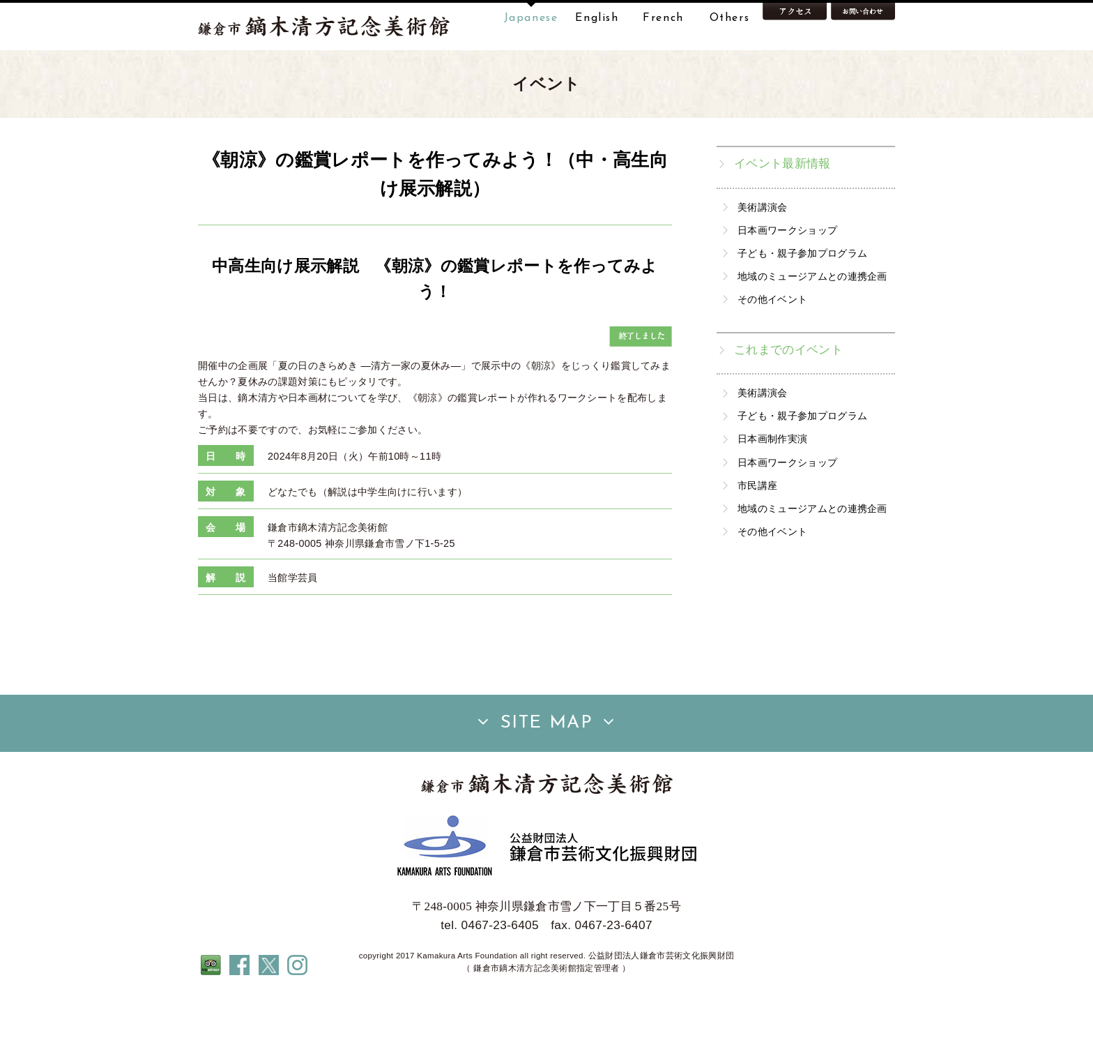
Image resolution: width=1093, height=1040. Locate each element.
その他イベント (772, 343)
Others (730, 18)
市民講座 (757, 529)
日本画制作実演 (772, 483)
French (663, 18)
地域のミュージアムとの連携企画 (812, 320)
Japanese (531, 18)
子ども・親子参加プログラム (802, 297)
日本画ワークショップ (787, 274)
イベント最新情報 (782, 207)
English (596, 18)
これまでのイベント (788, 393)
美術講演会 (762, 251)
